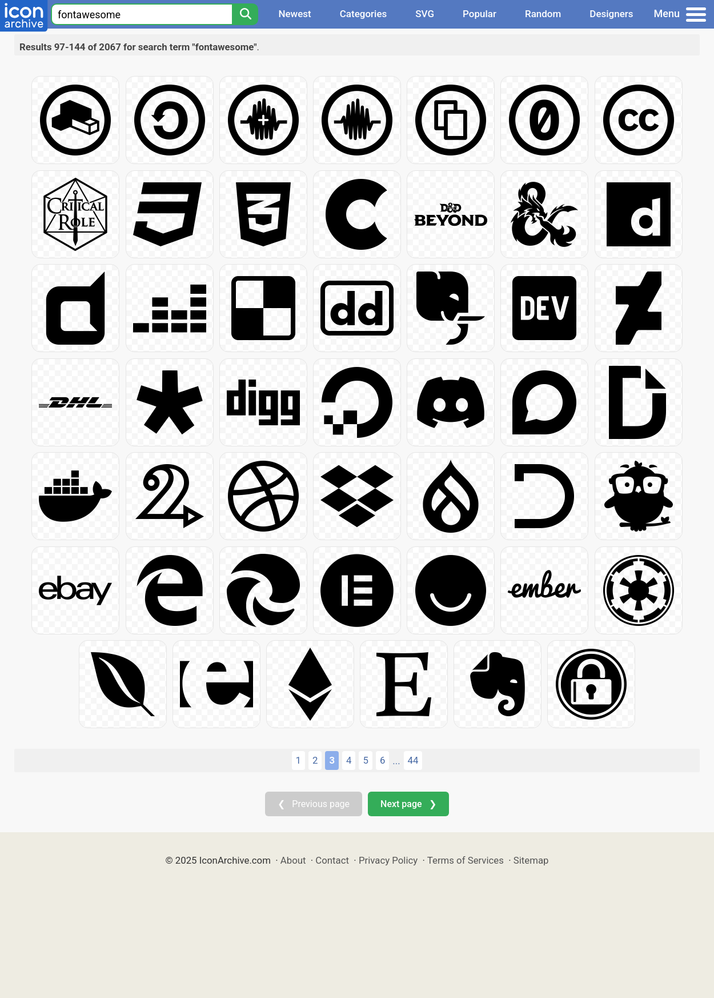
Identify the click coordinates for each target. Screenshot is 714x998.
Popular (479, 13)
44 (413, 760)
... (396, 761)
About (293, 860)
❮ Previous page (314, 804)
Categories (363, 13)
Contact (332, 860)
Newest (294, 13)
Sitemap (531, 860)
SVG (424, 13)
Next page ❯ (408, 804)
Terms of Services (465, 860)
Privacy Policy (388, 860)
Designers (611, 13)
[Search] (245, 14)
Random (543, 13)
